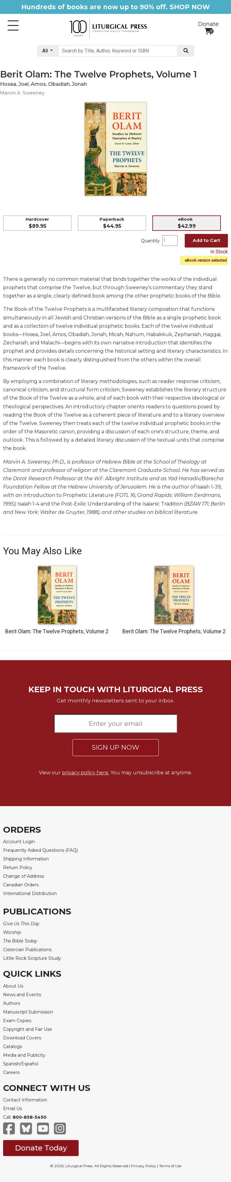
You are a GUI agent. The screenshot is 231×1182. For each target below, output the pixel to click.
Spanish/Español (20, 1064)
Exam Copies (17, 1020)
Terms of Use (170, 1165)
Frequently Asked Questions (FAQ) (40, 850)
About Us (13, 986)
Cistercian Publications (27, 949)
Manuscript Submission (28, 1012)
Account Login (19, 841)
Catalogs (12, 1046)
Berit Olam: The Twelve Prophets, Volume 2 (57, 631)
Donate (208, 24)
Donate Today (41, 1147)
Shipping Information (26, 859)
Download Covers (22, 1038)
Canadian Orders (21, 885)
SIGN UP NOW (115, 747)
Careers (11, 1072)
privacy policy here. (85, 773)
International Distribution (30, 893)
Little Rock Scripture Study (32, 958)
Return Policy (17, 867)
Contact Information (25, 1100)
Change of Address (23, 876)
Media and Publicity (24, 1055)
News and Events (22, 994)
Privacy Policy (143, 1165)
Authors (11, 1003)
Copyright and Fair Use (27, 1029)
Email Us (12, 1108)
